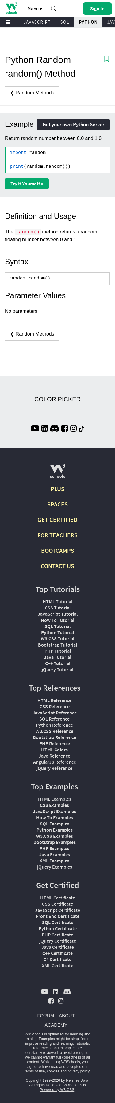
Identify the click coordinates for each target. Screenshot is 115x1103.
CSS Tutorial (58, 608)
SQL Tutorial (57, 626)
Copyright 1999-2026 (43, 1080)
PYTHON (88, 22)
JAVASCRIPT (37, 22)
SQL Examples (54, 823)
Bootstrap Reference (54, 737)
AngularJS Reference (54, 762)
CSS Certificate (57, 904)
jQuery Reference (54, 768)
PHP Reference (54, 743)
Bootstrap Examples (54, 842)
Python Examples (54, 830)
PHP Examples (54, 848)
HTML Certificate (57, 897)
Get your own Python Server (73, 124)
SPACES (57, 504)
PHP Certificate (57, 935)
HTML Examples (54, 799)
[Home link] (11, 8)
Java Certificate (57, 947)
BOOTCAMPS (57, 550)
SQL (64, 22)
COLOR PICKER (57, 399)
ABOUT (67, 1015)
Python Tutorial (57, 632)
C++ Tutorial (57, 663)
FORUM (45, 1015)
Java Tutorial (57, 657)
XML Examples (54, 860)
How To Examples (54, 817)
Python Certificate (58, 928)
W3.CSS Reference (54, 731)
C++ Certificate (57, 953)
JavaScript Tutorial (58, 614)
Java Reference (54, 756)
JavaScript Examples (54, 811)
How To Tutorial (57, 620)
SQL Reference (54, 719)
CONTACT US (57, 566)
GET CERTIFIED (57, 519)
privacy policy (78, 1071)
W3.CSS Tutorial (57, 638)
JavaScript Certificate (57, 910)
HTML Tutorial (57, 601)
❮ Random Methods (32, 92)
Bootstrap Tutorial (57, 645)
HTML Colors (54, 749)
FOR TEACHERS (57, 535)
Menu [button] (34, 9)
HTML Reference (54, 700)
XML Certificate (57, 965)
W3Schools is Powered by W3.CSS (63, 1087)
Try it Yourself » (26, 183)
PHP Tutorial (57, 651)
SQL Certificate (57, 922)
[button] (53, 8)
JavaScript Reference (55, 712)
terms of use (35, 1071)
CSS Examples (54, 805)
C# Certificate (57, 959)
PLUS (57, 489)
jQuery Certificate (57, 941)
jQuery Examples (54, 867)
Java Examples (54, 854)
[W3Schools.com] (57, 473)
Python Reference (54, 725)
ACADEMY (55, 1024)
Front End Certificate (57, 916)
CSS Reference (55, 706)
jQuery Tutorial (57, 669)
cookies (53, 1071)
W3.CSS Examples (54, 836)
